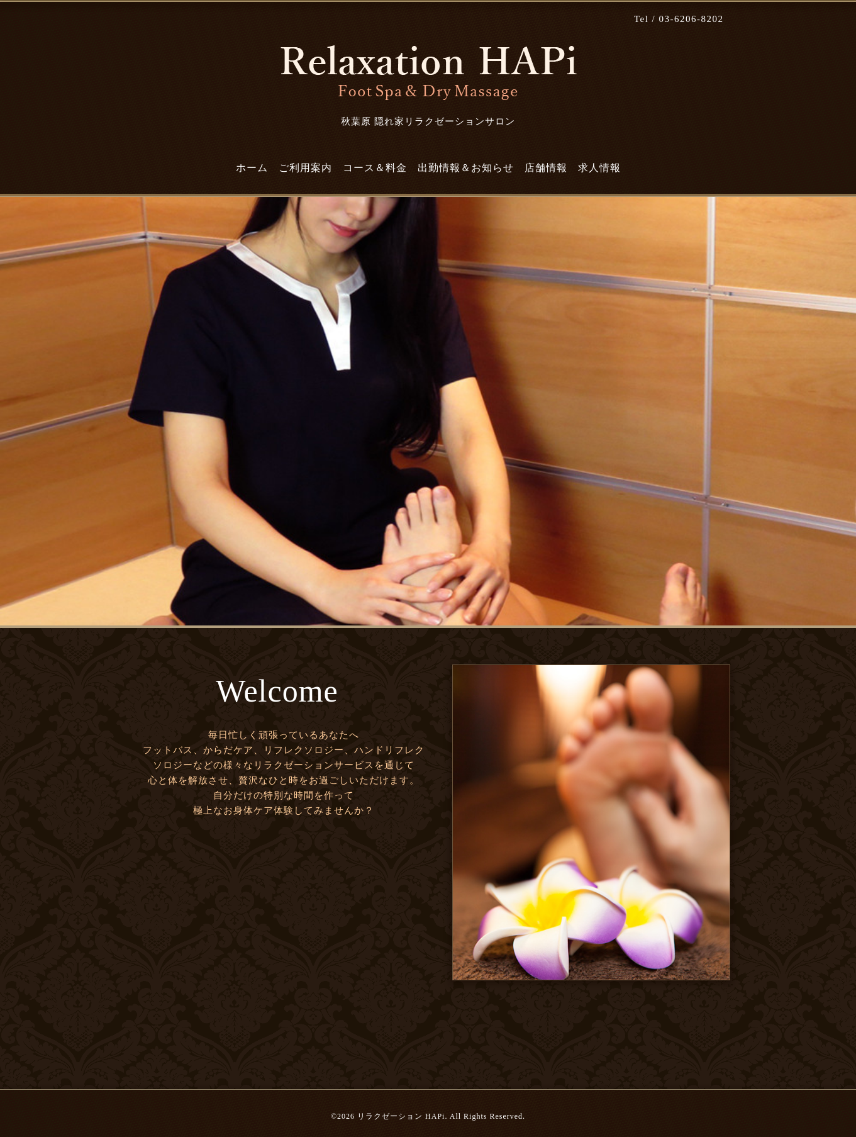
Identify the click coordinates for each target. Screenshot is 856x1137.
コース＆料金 (375, 167)
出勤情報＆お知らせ (466, 167)
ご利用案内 (305, 167)
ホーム (252, 167)
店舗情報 (546, 167)
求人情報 (599, 167)
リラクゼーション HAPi (401, 1116)
